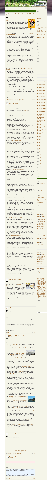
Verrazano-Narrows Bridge (11, 373)
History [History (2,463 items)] (39, 283)
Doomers (41, 205)
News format (13, 327)
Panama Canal (15, 407)
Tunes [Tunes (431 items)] (43, 296)
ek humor (8, 332)
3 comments (34, 478)
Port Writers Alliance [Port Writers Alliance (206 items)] (42, 289)
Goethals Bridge (26, 347)
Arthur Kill (11, 352)
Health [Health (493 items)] (38, 282)
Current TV (11, 453)
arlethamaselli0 (10, 104)
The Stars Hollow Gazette (26, 4)
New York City (12, 354)
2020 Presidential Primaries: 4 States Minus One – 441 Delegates (41, 217)
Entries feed (38, 15)
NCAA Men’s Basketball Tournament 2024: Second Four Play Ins (41, 42)
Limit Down (42, 239)
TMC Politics (17, 304)
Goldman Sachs (13, 304)
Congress (12, 99)
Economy (10, 304)
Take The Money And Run (14, 279)
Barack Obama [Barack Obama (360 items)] (40, 278)
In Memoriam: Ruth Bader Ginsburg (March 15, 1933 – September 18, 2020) (41, 197)
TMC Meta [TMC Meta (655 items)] (40, 294)
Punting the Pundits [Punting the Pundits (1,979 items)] (42, 290)
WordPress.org (39, 18)
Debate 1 (40, 195)
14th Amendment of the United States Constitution (13, 18)
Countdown (8, 453)
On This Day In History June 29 (16, 335)
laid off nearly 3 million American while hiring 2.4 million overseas (14, 301)
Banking (8, 304)
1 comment (34, 99)
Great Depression (21, 374)
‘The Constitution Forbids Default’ (20, 66)
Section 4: (7, 20)
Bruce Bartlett (13, 32)
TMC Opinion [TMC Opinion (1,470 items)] (39, 295)
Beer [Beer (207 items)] (42, 278)
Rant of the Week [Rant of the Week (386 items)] (39, 291)
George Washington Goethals (23, 406)
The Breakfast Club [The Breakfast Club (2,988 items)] (41, 294)
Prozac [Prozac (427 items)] (38, 290)
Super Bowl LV (40, 190)
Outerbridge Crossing (11, 350)
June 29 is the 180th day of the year (13, 344)
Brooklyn (14, 424)
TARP (15, 304)
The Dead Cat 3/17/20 (42, 234)
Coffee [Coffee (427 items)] (41, 279)
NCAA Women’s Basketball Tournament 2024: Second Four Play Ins (41, 24)
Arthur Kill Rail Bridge (29, 419)
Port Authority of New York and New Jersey (19, 400)
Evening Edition (12, 456)
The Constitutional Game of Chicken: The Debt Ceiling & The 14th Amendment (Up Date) (21, 14)
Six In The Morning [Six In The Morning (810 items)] (39, 292)
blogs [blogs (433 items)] (43, 278)
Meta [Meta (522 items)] (44, 283)
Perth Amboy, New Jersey (20, 353)
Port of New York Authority (25, 358)
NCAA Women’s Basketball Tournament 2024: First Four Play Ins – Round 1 (41, 38)
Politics (18, 453)
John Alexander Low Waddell (27, 366)
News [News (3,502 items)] (38, 284)
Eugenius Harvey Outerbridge (20, 357)
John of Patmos (42, 268)
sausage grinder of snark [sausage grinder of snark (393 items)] (44, 291)
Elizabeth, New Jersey (20, 396)
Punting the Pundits (13, 103)
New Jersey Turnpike (17, 423)
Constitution (22, 99)
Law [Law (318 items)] (41, 283)
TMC (37, 190)
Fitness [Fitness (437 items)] (45, 281)
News (11, 478)
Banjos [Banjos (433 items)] (38, 278)
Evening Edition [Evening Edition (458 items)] (42, 281)
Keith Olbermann (15, 453)
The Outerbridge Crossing (18, 347)
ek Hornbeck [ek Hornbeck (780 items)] (41, 280)
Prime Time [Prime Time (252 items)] (45, 289)
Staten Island (20, 354)
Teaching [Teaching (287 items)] (43, 292)
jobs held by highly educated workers (14, 302)
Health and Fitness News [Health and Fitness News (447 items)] (42, 282)
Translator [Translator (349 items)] (41, 296)
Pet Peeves (11, 307)
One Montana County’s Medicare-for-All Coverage (15, 217)
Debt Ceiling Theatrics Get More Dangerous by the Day (17, 235)
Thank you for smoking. (42, 271)
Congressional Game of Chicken (17, 99)
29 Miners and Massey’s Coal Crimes (16, 140)
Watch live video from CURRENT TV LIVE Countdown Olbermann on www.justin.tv (20, 450)
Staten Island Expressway (22, 424)
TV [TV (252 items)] (44, 296)
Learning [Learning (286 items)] (43, 283)
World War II (27, 374)
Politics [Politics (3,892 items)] (38, 287)
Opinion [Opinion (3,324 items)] (42, 286)
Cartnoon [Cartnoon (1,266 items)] (38, 279)
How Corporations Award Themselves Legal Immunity (17, 169)
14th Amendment (9, 99)
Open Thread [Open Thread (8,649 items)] (40, 286)
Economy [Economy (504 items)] (43, 279)
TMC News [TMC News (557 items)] (43, 294)
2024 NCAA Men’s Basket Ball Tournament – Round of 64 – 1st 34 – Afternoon (41, 31)
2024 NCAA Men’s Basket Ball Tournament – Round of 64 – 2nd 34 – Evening (42, 27)
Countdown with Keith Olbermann (16, 434)
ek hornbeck (38, 199)
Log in (37, 14)
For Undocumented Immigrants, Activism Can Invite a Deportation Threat (20, 113)
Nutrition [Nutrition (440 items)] (40, 284)
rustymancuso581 (11, 457)
